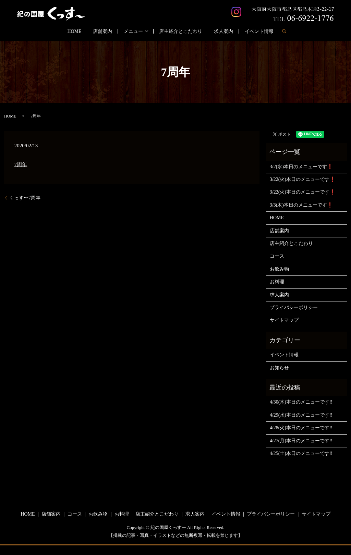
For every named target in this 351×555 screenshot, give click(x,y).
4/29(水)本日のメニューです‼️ (301, 415)
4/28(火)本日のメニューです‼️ (301, 427)
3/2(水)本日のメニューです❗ (301, 166)
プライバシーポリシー (294, 307)
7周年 (20, 164)
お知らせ (279, 367)
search (284, 31)
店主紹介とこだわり (180, 31)
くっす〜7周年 (24, 197)
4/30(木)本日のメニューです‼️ (301, 402)
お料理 (277, 281)
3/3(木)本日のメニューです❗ (301, 205)
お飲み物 (279, 269)
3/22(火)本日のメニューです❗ (302, 179)
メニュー (133, 31)
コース (277, 256)
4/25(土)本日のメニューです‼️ (301, 453)
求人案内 (223, 31)
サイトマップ (284, 320)
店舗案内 (102, 31)
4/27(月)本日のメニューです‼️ (301, 440)
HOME (74, 31)
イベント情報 (259, 31)
